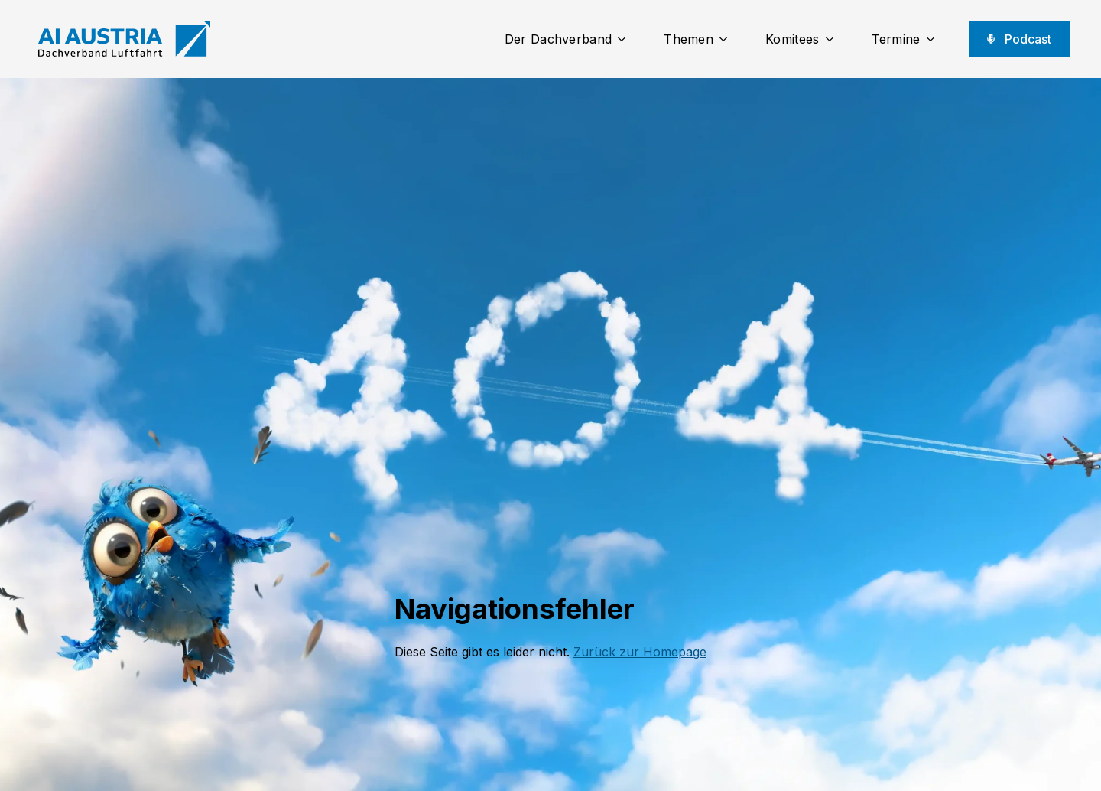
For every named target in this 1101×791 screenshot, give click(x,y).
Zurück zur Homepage (639, 651)
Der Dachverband (558, 39)
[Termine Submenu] (935, 39)
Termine (896, 39)
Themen (688, 39)
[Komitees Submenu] (834, 39)
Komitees (792, 39)
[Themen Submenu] (727, 39)
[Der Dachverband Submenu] (626, 39)
